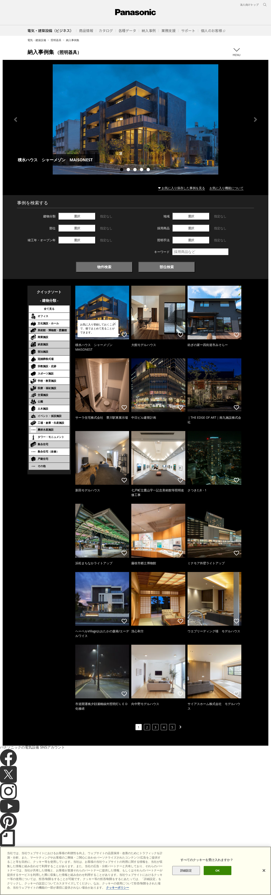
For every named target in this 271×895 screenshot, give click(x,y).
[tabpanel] (135, 119)
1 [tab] (122, 170)
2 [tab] (129, 170)
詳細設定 (186, 877)
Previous (15, 119)
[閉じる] (264, 878)
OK (217, 877)
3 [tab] (135, 170)
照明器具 (56, 40)
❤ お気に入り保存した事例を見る (181, 188)
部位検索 (167, 266)
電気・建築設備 (36, 40)
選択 (77, 216)
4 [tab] (142, 170)
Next (255, 119)
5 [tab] (149, 170)
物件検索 (104, 266)
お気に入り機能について (226, 188)
